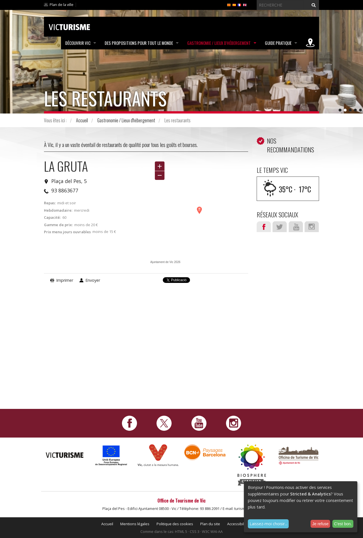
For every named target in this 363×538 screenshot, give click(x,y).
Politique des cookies (175, 523)
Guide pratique (278, 43)
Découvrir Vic (77, 43)
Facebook (264, 226)
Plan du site (210, 523)
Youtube (296, 226)
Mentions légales (134, 523)
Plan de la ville (61, 4)
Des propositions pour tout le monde (139, 43)
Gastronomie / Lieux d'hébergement (219, 43)
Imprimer (64, 280)
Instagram (312, 226)
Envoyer (92, 280)
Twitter (280, 226)
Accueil (82, 120)
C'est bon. (343, 524)
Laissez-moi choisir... (268, 523)
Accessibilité (237, 523)
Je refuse (320, 524)
